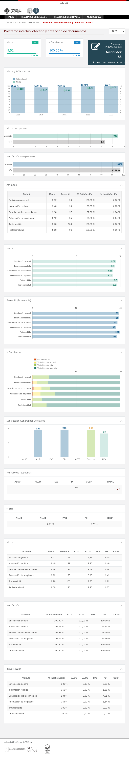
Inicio (9, 22)
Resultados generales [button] (34, 17)
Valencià (64, 3)
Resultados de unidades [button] (67, 17)
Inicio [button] (11, 17)
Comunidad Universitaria (27, 22)
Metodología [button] (94, 17)
